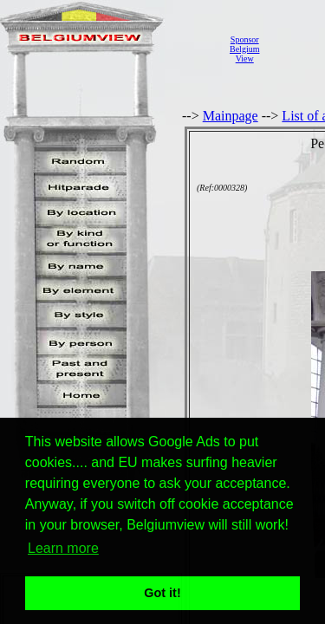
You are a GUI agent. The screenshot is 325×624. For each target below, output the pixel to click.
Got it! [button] (162, 593)
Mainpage (230, 115)
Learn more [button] (63, 548)
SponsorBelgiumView (244, 49)
